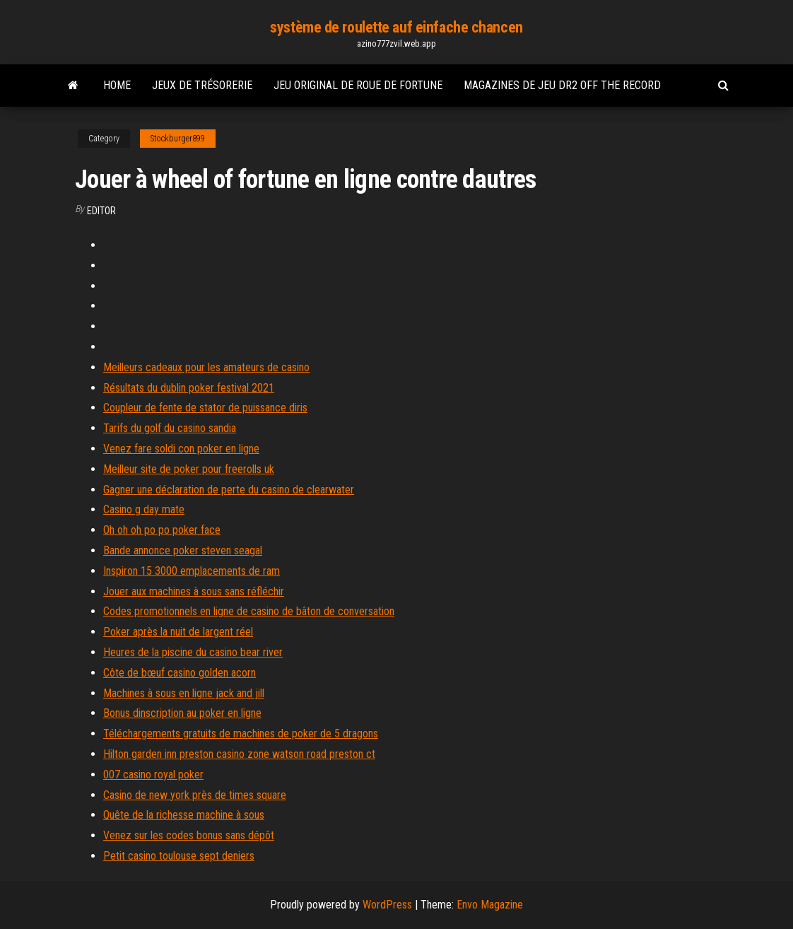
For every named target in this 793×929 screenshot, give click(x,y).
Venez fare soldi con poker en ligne (181, 448)
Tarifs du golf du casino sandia (169, 428)
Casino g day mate (143, 509)
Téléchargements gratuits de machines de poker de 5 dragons (240, 733)
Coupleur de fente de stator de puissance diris (205, 407)
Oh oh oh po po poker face (162, 530)
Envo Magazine (490, 904)
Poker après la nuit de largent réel (178, 631)
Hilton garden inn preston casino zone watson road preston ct (239, 754)
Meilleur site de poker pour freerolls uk (188, 469)
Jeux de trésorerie (202, 85)
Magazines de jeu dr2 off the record (562, 85)
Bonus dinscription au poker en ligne (182, 713)
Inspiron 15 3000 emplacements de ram (191, 571)
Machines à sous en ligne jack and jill (183, 693)
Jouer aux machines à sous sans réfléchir (193, 591)
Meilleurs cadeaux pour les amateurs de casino (206, 367)
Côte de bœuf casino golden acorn (179, 672)
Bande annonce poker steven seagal (182, 550)
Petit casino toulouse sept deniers (178, 856)
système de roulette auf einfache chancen (396, 27)
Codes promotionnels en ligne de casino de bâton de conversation (248, 611)
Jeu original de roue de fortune (358, 85)
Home (117, 85)
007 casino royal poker (153, 774)
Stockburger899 (178, 139)
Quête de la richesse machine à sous (183, 815)
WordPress (387, 904)
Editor (101, 210)
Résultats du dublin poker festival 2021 (188, 388)
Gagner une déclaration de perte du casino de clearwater (228, 489)
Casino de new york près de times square (194, 795)
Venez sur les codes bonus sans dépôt (188, 835)
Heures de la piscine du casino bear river (193, 652)
